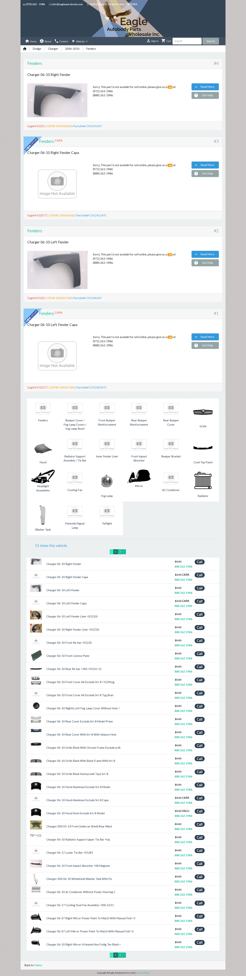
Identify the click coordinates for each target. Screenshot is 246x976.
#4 (216, 63)
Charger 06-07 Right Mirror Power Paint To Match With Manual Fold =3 (90, 918)
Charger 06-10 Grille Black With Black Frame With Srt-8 (80, 760)
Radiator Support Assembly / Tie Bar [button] (75, 458)
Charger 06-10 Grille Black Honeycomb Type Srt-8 (77, 773)
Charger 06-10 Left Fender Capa (66, 603)
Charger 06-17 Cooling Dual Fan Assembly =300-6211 (80, 905)
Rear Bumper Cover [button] (171, 422)
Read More (204, 87)
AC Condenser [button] (171, 490)
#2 (216, 230)
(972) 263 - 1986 (34, 4)
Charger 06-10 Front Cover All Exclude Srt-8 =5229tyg (80, 682)
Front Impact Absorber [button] (139, 458)
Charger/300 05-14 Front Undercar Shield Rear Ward (79, 826)
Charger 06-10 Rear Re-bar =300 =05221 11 (74, 669)
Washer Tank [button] (43, 529)
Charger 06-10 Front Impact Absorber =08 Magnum (78, 865)
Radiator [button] (203, 496)
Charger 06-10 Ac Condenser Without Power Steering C (80, 892)
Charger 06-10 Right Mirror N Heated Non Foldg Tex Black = (83, 944)
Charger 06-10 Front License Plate (67, 655)
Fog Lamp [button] (107, 496)
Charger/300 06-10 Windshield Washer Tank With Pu (79, 878)
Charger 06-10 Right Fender (63, 564)
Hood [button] (43, 462)
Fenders (34, 63)
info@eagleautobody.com (66, 4)
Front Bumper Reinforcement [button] (107, 422)
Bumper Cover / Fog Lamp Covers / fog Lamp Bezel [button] (75, 424)
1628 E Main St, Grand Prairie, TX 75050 (112, 4)
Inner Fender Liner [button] (107, 456)
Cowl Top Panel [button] (203, 462)
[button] (31, 100)
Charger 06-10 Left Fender (63, 590)
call (170, 87)
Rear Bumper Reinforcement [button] (139, 422)
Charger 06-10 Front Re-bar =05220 (69, 642)
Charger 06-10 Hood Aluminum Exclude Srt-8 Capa (77, 800)
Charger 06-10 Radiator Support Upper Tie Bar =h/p (78, 839)
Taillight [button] (107, 523)
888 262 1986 (183, 566)
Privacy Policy (142, 972)
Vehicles (78, 41)
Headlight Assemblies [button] (43, 488)
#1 (216, 313)
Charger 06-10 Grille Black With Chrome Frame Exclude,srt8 (83, 747)
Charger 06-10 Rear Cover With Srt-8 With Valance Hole (81, 734)
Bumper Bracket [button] (171, 456)
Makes (38, 965)
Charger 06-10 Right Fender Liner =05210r (73, 629)
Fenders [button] (43, 420)
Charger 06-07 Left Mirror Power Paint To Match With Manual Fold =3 (90, 931)
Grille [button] (203, 426)
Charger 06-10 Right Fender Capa (67, 577)
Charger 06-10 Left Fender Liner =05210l (72, 616)
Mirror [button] (139, 486)
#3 (216, 141)
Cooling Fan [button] (74, 490)
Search (211, 41)
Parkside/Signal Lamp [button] (75, 525)
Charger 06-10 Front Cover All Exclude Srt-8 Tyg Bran (79, 695)
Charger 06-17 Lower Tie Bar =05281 (69, 852)
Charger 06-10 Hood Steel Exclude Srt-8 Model (75, 813)
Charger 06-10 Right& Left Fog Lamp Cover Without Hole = (83, 708)
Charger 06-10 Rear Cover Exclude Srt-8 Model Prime (79, 721)
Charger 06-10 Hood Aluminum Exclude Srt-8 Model (78, 787)
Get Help (203, 95)
